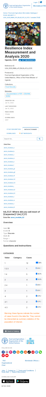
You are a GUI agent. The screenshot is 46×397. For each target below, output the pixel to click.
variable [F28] (35, 17)
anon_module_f (9, 165)
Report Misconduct (19, 372)
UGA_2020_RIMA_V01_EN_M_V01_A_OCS (16, 17)
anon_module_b (9, 151)
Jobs (3, 370)
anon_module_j (9, 186)
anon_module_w (9, 200)
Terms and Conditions (26, 370)
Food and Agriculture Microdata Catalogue (23, 13)
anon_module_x (9, 203)
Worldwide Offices (31, 361)
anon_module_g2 (9, 172)
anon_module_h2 (9, 179)
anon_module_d (9, 158)
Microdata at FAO (39, 6)
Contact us (11, 370)
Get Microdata (27, 60)
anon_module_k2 (9, 189)
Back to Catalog (12, 331)
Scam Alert (5, 372)
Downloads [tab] (11, 133)
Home (5, 13)
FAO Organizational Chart (7, 363)
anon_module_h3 (9, 183)
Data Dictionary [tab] (30, 129)
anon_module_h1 (9, 176)
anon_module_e (9, 162)
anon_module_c (9, 155)
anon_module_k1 (9, 207)
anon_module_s (9, 196)
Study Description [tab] (14, 129)
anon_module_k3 (9, 193)
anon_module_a (9, 148)
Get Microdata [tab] (25, 133)
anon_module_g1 (9, 169)
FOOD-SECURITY (8, 15)
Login (35, 2)
